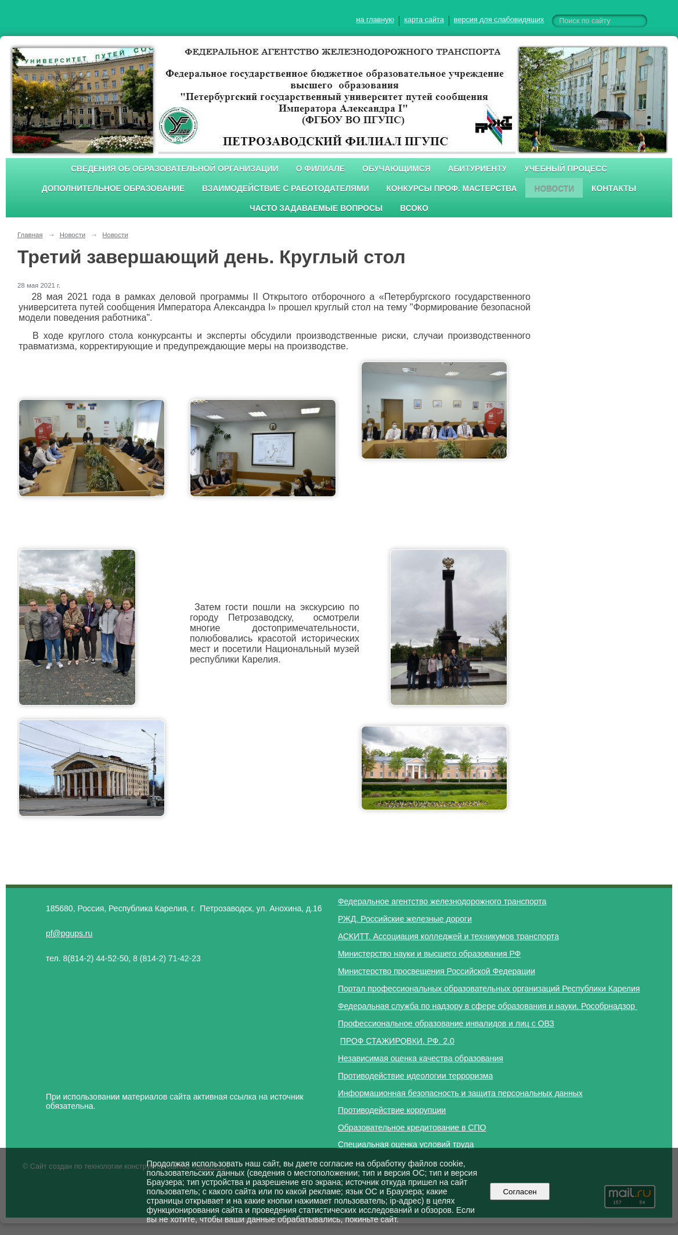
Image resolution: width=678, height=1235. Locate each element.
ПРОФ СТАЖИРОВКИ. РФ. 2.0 (397, 1041)
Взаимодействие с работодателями (285, 188)
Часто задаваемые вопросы (316, 208)
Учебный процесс (565, 168)
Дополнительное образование (113, 188)
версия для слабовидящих (499, 20)
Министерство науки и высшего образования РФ (429, 953)
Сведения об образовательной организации (175, 168)
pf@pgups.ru (69, 933)
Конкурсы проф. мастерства (452, 188)
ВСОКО (414, 208)
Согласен (520, 1191)
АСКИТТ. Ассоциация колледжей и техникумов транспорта (448, 936)
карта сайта (424, 20)
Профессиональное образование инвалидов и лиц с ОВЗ (446, 1023)
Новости (554, 188)
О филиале (320, 168)
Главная (30, 234)
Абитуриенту (477, 168)
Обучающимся (396, 168)
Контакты (614, 188)
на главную (375, 20)
